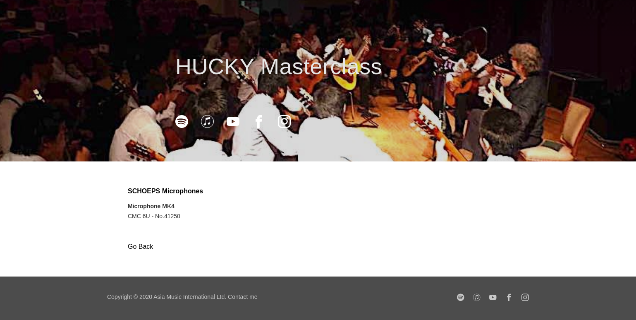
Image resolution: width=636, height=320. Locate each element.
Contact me (243, 297)
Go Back (140, 246)
